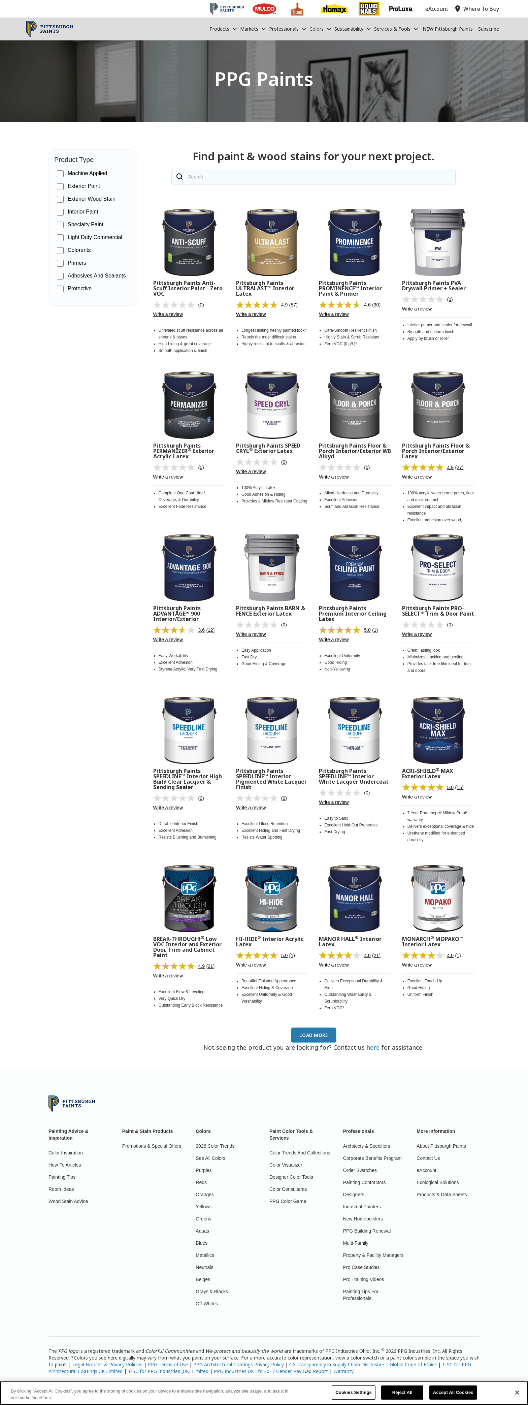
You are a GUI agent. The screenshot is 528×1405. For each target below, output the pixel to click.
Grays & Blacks (212, 1291)
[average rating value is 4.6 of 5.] (345, 305)
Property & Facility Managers (373, 1255)
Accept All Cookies (453, 1395)
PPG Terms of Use (168, 1364)
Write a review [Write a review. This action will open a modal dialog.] (168, 314)
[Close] (517, 1395)
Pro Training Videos (363, 1279)
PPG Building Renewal (367, 1231)
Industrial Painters (362, 1206)
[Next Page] (313, 1035)
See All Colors (210, 1158)
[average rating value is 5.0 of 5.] (345, 630)
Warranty (343, 1371)
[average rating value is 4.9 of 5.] (262, 305)
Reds (201, 1182)
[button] (223, 29)
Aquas (202, 1231)
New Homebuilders (363, 1218)
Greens (203, 1218)
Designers (353, 1194)
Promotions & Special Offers (152, 1146)
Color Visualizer (285, 1165)
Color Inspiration (65, 1152)
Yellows (203, 1206)
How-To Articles (64, 1165)
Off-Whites (207, 1303)
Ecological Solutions (438, 1182)
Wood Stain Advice (68, 1201)
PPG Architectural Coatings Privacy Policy (238, 1364)
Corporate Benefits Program (372, 1158)
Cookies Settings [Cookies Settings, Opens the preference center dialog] (353, 1395)
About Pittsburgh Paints (441, 1146)
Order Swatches (360, 1170)
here (373, 1047)
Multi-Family (355, 1243)
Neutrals (204, 1267)
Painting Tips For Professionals (360, 1295)
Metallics (205, 1255)
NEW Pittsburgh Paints (448, 29)
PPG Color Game (287, 1201)
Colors (316, 29)
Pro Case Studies (361, 1267)
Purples (203, 1170)
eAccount (426, 1170)
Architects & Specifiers (366, 1146)
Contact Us (428, 1158)
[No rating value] (175, 305)
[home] (49, 29)
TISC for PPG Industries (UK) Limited (168, 1371)
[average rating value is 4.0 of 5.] (345, 955)
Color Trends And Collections (299, 1152)
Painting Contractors (364, 1182)
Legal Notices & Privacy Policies (107, 1364)
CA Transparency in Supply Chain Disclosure (336, 1364)
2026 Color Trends (215, 1146)
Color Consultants (288, 1189)
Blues (201, 1243)
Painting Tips (61, 1177)
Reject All (402, 1395)
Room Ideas (61, 1189)
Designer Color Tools (291, 1177)
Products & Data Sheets (442, 1194)
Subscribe (488, 29)
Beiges (203, 1279)
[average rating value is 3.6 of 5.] (179, 630)
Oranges (205, 1194)
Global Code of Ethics (413, 1364)
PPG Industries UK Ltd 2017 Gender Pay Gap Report (271, 1371)
